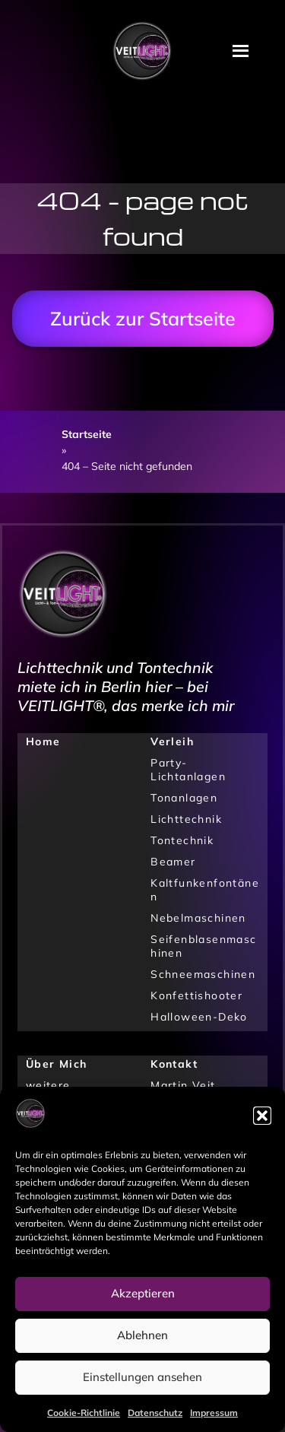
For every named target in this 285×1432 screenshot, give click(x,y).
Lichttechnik (186, 819)
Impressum (214, 1412)
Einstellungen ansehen (142, 1377)
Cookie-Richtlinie (83, 1412)
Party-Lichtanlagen (188, 769)
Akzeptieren (143, 1293)
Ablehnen (142, 1335)
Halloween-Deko (199, 1017)
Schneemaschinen (202, 974)
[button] (262, 1115)
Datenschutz (155, 1412)
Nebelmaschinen (198, 918)
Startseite (87, 434)
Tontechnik (182, 840)
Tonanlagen (183, 798)
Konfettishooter (196, 995)
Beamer (172, 861)
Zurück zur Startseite (143, 318)
